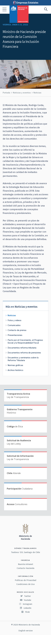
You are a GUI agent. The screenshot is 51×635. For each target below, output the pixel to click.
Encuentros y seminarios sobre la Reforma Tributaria (23, 359)
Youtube (25, 600)
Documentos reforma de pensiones (24, 352)
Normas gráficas (15, 365)
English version (25, 630)
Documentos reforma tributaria (22, 347)
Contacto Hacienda (25, 568)
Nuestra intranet (25, 564)
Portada (6, 92)
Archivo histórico (15, 370)
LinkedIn (25, 608)
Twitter (25, 596)
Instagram (25, 604)
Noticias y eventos (22, 92)
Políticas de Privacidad (25, 580)
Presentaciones (15, 335)
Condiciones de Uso (25, 584)
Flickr (25, 612)
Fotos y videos (14, 320)
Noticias (37, 92)
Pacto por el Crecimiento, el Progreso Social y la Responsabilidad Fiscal (25, 341)
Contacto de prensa (17, 330)
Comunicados (14, 325)
